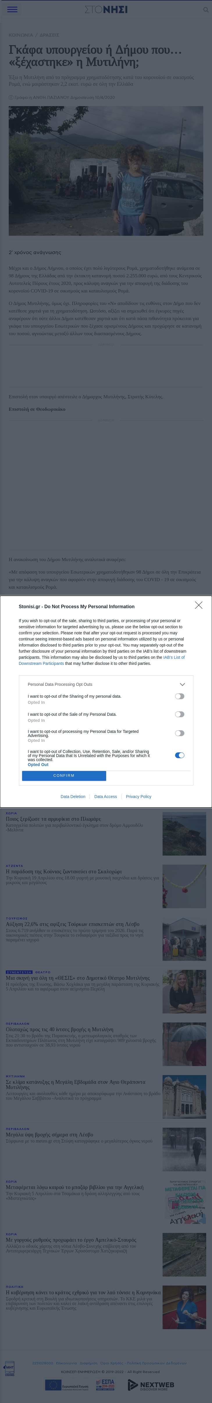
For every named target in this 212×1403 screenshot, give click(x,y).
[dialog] (106, 702)
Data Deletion (73, 796)
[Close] (200, 607)
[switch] (179, 696)
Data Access (105, 796)
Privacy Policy (138, 796)
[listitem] (106, 684)
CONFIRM (64, 776)
